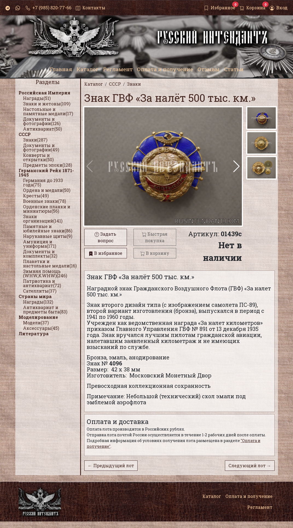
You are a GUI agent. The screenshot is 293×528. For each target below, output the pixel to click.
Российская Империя (44, 93)
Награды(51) (37, 98)
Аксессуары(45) (41, 328)
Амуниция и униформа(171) (39, 244)
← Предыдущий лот (111, 465)
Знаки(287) (35, 140)
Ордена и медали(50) (46, 190)
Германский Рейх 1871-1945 (46, 173)
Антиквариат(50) (42, 129)
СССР (25, 134)
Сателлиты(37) (39, 291)
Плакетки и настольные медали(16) (50, 263)
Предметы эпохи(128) (47, 165)
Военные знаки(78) (44, 201)
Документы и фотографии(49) (41, 147)
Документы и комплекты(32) (40, 254)
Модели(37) (36, 322)
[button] (236, 166)
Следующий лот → (249, 465)
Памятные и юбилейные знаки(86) (47, 228)
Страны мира (35, 296)
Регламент (259, 507)
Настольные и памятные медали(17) (48, 111)
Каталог (211, 496)
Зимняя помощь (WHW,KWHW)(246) (45, 273)
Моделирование (38, 317)
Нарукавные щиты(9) (47, 236)
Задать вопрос (105, 237)
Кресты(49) (36, 195)
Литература (34, 333)
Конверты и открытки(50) (38, 157)
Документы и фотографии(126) (41, 121)
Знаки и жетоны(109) (46, 103)
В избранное (105, 253)
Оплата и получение (248, 496)
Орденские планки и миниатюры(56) (46, 209)
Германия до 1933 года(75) (43, 182)
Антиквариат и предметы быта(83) (45, 309)
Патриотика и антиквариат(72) (42, 283)
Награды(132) (38, 302)
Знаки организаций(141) (42, 218)
